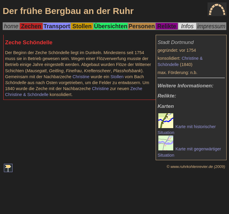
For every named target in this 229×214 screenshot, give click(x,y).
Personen (142, 26)
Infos (187, 26)
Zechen (31, 26)
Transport (57, 26)
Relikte (166, 26)
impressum (211, 26)
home (11, 26)
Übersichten (110, 26)
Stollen (82, 26)
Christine (80, 76)
